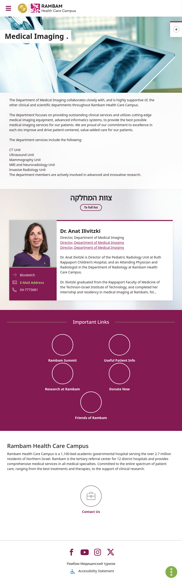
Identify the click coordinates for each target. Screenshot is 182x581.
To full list (91, 208)
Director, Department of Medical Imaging (92, 242)
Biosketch (27, 275)
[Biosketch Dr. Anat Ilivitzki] (33, 243)
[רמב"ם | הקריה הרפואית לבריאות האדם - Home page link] (53, 9)
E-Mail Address (32, 282)
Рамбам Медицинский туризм (91, 563)
